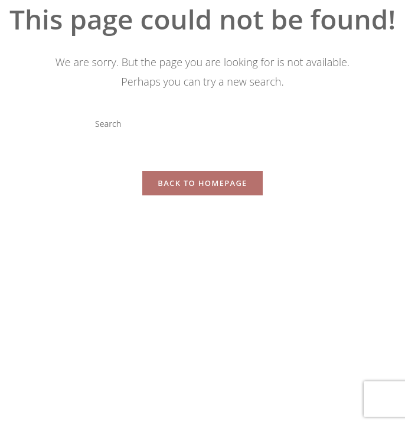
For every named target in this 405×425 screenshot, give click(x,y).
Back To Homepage (202, 183)
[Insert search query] (202, 123)
